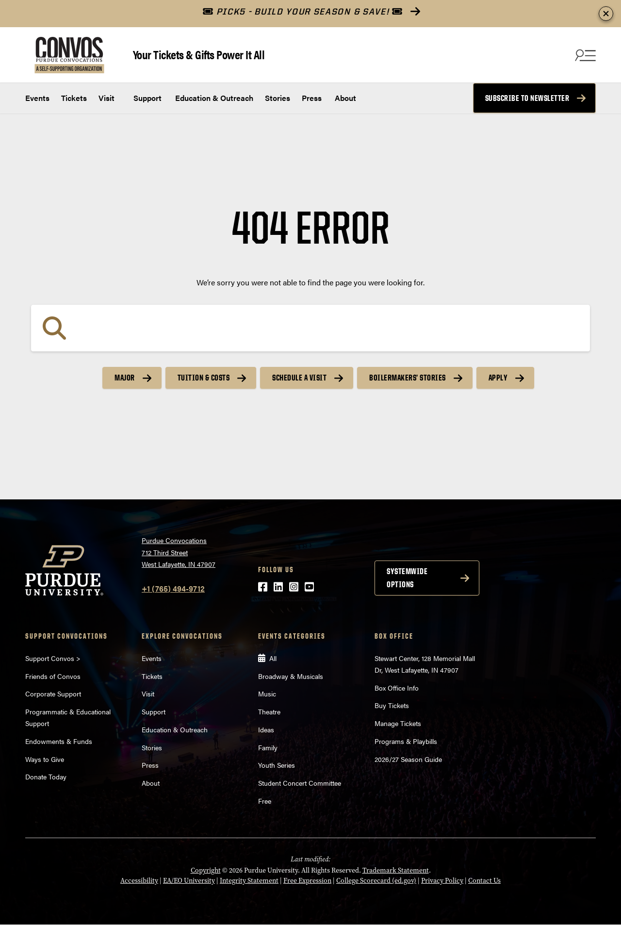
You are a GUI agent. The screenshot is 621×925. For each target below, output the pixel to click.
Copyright (206, 870)
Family (268, 747)
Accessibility (139, 880)
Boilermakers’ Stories (407, 377)
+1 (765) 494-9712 (173, 588)
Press (312, 97)
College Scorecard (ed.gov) (376, 880)
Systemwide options (407, 577)
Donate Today (45, 776)
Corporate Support (53, 693)
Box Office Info (397, 688)
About (345, 97)
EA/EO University (189, 880)
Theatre (269, 711)
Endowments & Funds (58, 741)
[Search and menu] (584, 54)
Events (37, 97)
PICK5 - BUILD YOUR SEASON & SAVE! (303, 11)
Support (146, 97)
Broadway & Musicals (290, 676)
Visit (106, 97)
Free (264, 801)
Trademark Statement (395, 870)
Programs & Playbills (406, 741)
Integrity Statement (249, 880)
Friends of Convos (53, 676)
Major (124, 377)
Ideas (266, 729)
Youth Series (276, 765)
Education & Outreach (213, 97)
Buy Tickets (392, 705)
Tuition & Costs (204, 377)
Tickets (74, 97)
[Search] (310, 328)
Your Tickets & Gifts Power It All (199, 54)
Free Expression (307, 880)
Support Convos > (53, 658)
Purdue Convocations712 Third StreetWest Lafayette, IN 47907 (178, 552)
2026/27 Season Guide (408, 759)
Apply (498, 377)
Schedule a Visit (299, 377)
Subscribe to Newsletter (527, 98)
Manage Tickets (398, 723)
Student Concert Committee (299, 783)
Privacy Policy (442, 880)
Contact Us (484, 880)
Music (267, 693)
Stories (277, 97)
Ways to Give (44, 759)
